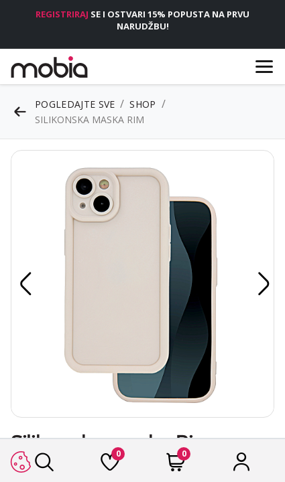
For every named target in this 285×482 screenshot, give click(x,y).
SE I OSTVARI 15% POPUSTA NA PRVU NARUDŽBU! (142, 20)
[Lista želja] (110, 465)
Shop (142, 104)
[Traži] (44, 465)
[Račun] (241, 465)
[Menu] (264, 66)
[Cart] (175, 465)
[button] (23, 284)
